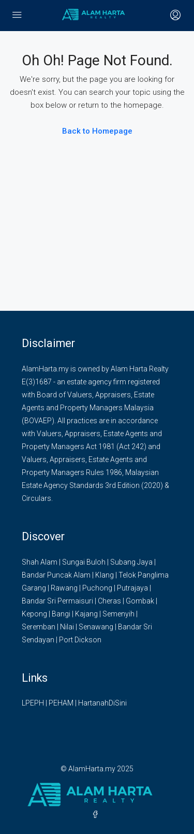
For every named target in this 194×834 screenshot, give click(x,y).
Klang (104, 575)
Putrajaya (132, 588)
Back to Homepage (97, 131)
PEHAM (61, 703)
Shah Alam (39, 562)
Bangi (61, 614)
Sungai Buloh (84, 562)
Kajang (86, 614)
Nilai (67, 627)
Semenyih (118, 614)
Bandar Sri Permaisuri (57, 601)
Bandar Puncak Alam (56, 575)
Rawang (64, 588)
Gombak (140, 601)
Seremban (38, 627)
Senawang (96, 627)
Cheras (109, 601)
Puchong (97, 588)
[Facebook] (97, 815)
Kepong (34, 614)
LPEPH (33, 703)
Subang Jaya (131, 562)
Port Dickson (80, 640)
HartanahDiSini (102, 703)
